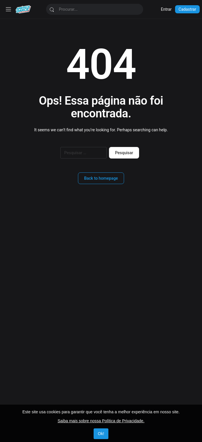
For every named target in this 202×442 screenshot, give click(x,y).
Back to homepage (101, 178)
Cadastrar (187, 9)
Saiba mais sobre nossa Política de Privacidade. (101, 421)
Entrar (166, 9)
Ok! (101, 433)
